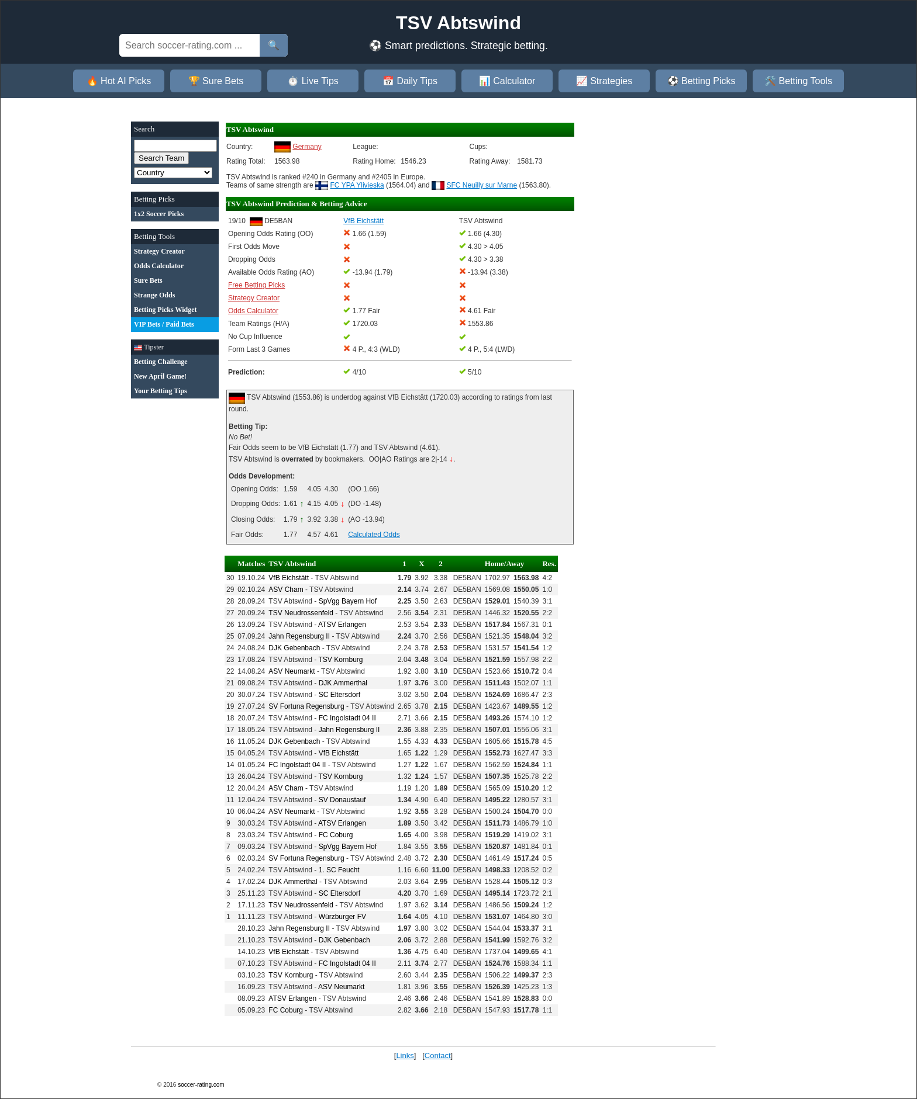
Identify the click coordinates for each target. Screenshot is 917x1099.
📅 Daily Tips (409, 81)
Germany (306, 146)
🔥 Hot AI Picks (119, 81)
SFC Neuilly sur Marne (481, 185)
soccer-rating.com (201, 1084)
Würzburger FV (342, 917)
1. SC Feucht (339, 870)
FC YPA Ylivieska (357, 185)
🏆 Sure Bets (216, 81)
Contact (438, 1055)
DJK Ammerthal (343, 683)
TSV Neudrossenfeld (300, 613)
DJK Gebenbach (294, 648)
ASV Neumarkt (291, 671)
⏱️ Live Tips (313, 81)
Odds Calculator (253, 311)
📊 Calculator (507, 81)
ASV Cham (285, 589)
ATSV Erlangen (342, 624)
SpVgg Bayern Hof (348, 601)
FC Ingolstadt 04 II (347, 718)
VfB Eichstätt (288, 578)
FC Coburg (336, 835)
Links (404, 1055)
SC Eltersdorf (339, 695)
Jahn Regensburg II (299, 636)
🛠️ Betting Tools (798, 81)
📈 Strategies (604, 81)
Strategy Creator (254, 298)
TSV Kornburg (340, 660)
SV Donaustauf (342, 800)
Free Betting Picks (256, 285)
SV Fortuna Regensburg (306, 706)
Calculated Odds (374, 535)
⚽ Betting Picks (701, 81)
